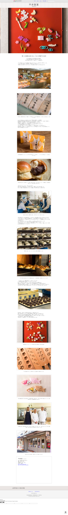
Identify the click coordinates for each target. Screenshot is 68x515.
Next (66, 30)
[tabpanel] (34, 30)
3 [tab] (35, 54)
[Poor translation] (3, 502)
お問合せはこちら (30, 491)
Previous (1, 30)
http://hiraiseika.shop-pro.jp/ (22, 464)
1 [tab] (32, 54)
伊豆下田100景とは (37, 491)
